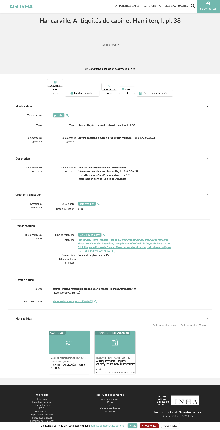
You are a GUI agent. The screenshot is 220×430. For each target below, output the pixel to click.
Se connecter (208, 8)
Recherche (150, 5)
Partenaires (110, 400)
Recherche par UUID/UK (42, 410)
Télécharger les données (181, 82)
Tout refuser (149, 425)
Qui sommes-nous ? (109, 388)
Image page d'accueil (42, 407)
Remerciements (42, 394)
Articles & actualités (174, 5)
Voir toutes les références (195, 314)
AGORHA (18, 6)
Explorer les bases (127, 5)
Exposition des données (42, 404)
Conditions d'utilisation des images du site (110, 68)
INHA (110, 391)
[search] (193, 6)
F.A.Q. (42, 397)
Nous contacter (42, 400)
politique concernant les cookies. (107, 425)
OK (132, 425)
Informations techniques (42, 391)
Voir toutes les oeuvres (166, 314)
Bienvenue (42, 388)
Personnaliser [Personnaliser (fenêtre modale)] (170, 425)
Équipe (110, 394)
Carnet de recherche (110, 397)
